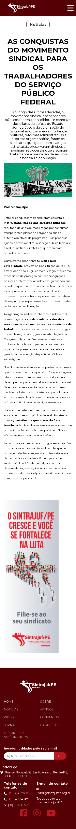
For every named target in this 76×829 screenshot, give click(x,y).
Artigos (47, 709)
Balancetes (50, 725)
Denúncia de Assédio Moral (17, 735)
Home (9, 701)
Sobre (45, 701)
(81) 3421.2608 (16, 793)
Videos (10, 717)
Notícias (11, 709)
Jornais (10, 725)
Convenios (49, 717)
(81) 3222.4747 (16, 799)
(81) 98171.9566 (16, 805)
